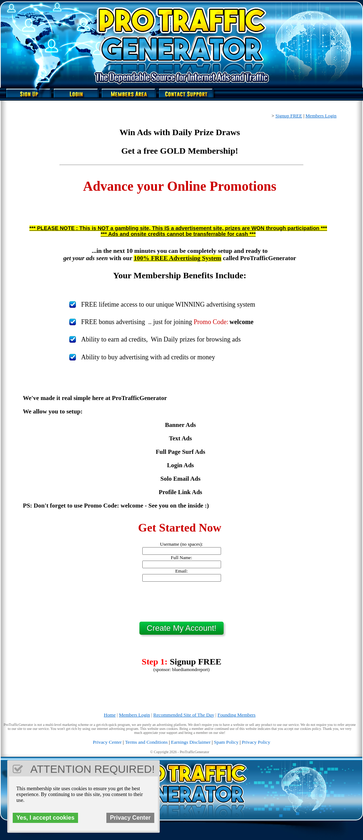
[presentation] (181, 601)
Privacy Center (107, 742)
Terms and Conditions (146, 742)
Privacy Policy (256, 742)
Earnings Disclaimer (191, 742)
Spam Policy (226, 742)
